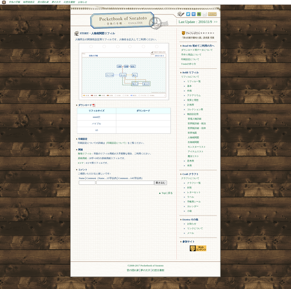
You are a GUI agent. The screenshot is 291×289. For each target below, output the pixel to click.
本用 (189, 165)
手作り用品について (191, 54)
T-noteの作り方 (188, 64)
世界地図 (192, 132)
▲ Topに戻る (166, 193)
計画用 (190, 104)
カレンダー (192, 206)
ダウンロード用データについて (197, 50)
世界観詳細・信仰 (197, 128)
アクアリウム (194, 95)
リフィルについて (190, 76)
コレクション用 (195, 109)
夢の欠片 (56, 2)
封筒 (189, 187)
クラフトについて (190, 178)
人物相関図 (193, 137)
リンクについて (195, 228)
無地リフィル (84, 153)
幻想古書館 (69, 2)
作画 (189, 90)
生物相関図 (193, 142)
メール (190, 233)
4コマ (81, 163)
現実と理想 (192, 100)
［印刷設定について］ (116, 143)
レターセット (194, 192)
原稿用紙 (82, 158)
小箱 (189, 211)
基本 (189, 86)
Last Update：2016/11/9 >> (198, 22)
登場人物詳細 (194, 118)
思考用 (190, 161)
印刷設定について (190, 59)
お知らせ (82, 2)
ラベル (190, 197)
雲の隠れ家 (43, 2)
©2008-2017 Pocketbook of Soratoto (145, 265)
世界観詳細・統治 (197, 123)
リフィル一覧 (194, 81)
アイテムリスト (196, 151)
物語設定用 (192, 114)
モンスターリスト (197, 147)
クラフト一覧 (194, 183)
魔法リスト (193, 156)
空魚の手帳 (14, 2)
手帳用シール (194, 201)
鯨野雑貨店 (28, 2)
